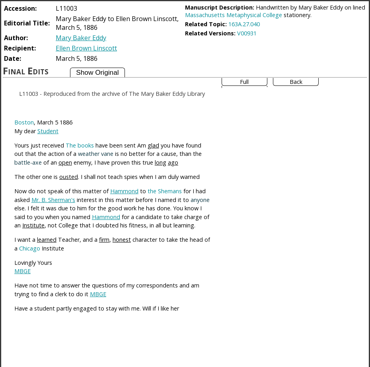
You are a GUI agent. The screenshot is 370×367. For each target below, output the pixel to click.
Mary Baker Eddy (81, 37)
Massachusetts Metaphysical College (233, 15)
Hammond (124, 191)
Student (47, 131)
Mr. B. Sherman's (53, 200)
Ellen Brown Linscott (86, 48)
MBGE (22, 271)
